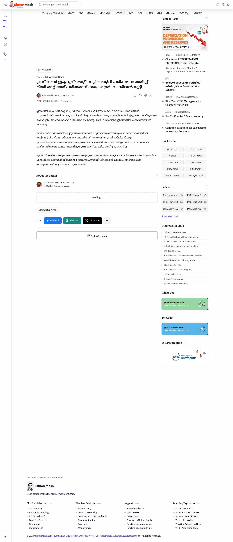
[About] (5, 38)
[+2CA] (139, 13)
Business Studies (37, 520)
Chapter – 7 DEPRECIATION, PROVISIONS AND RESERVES (182, 61)
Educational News (136, 508)
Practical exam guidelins (139, 528)
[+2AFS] (149, 13)
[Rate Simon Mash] (5, 54)
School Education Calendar (176, 232)
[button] (5, 4)
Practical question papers (139, 524)
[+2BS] (159, 13)
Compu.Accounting (39, 512)
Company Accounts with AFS (92, 516)
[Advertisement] (97, 39)
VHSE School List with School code (180, 242)
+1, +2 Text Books (184, 508)
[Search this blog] (58, 5)
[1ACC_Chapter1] (196, 195)
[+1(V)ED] (118, 13)
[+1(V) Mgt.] (105, 13)
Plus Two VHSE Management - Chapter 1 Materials (183, 103)
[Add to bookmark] (205, 28)
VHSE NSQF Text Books (187, 512)
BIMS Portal (172, 168)
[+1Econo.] (91, 13)
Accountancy (35, 508)
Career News (133, 516)
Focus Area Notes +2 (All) (139, 520)
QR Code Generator (172, 251)
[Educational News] (48, 210)
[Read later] (135, 95)
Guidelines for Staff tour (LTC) (178, 270)
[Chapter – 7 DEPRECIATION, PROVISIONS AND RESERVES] (185, 37)
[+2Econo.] (170, 13)
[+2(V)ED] (198, 13)
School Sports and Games (175, 284)
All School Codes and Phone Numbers (181, 246)
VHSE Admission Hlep (187, 528)
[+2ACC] (130, 13)
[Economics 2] (184, 112)
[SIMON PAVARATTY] (58, 95)
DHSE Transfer (196, 168)
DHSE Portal (172, 149)
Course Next (133, 512)
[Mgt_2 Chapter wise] (188, 97)
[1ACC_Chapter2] (196, 209)
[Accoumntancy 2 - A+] (188, 123)
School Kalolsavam (172, 274)
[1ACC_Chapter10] (173, 202)
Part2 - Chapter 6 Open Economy (184, 116)
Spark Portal (195, 162)
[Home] (5, 15)
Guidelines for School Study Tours (179, 260)
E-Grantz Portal (172, 175)
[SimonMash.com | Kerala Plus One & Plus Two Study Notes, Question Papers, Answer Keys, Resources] (21, 4)
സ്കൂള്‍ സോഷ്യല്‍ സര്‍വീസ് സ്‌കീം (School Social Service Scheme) (182, 86)
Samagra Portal (196, 175)
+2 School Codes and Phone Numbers (181, 237)
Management (36, 528)
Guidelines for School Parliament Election (183, 256)
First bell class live (185, 520)
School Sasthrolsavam (174, 279)
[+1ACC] (71, 13)
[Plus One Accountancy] (189, 55)
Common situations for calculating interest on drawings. (185, 129)
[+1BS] (80, 13)
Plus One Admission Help (188, 524)
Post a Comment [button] (97, 236)
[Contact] (5, 44)
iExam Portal (172, 162)
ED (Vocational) (37, 516)
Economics (34, 524)
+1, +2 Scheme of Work (187, 516)
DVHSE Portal (196, 149)
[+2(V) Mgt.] (184, 13)
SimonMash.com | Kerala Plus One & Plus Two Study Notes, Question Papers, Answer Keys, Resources (87, 536)
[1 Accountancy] (173, 195)
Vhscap (172, 155)
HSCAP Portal (196, 155)
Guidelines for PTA (173, 265)
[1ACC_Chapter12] (173, 209)
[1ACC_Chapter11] (196, 202)
